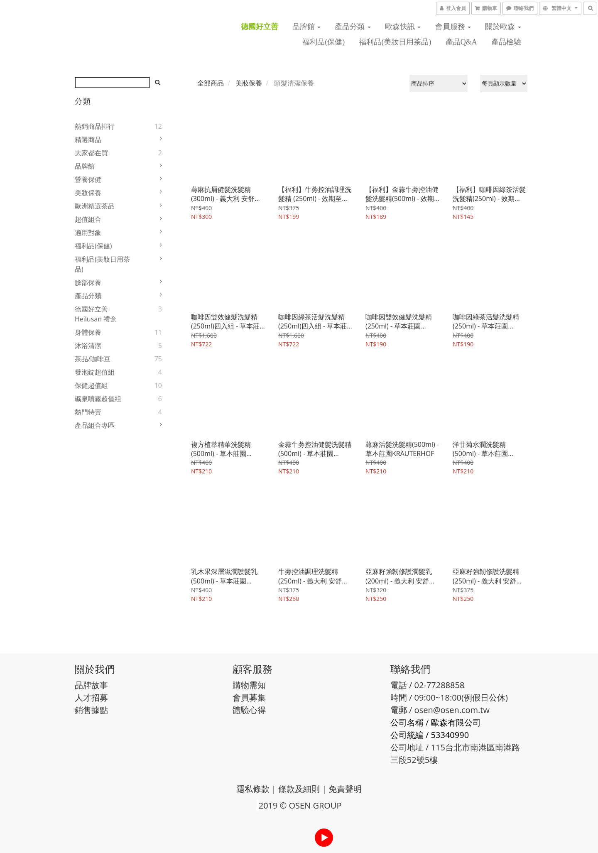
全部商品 (210, 83)
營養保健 (88, 179)
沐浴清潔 (88, 345)
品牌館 (306, 26)
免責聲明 (345, 788)
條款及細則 (299, 788)
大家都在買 (91, 152)
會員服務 (453, 26)
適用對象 (88, 232)
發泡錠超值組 (95, 372)
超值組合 (88, 219)
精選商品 (88, 139)
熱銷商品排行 (95, 126)
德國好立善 (259, 26)
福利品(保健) (323, 42)
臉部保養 (88, 282)
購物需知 (249, 685)
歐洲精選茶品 (95, 206)
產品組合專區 (95, 425)
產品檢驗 (506, 42)
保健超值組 (91, 385)
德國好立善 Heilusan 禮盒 (96, 314)
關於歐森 (503, 26)
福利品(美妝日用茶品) (395, 42)
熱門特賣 (88, 412)
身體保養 (88, 332)
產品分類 (353, 26)
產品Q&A (461, 42)
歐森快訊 (403, 26)
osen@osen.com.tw (452, 710)
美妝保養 (88, 192)
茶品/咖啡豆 (92, 358)
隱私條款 (253, 788)
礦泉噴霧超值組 (98, 398)
